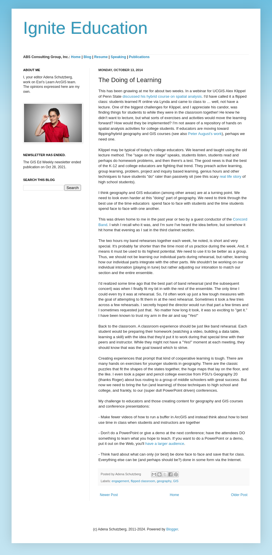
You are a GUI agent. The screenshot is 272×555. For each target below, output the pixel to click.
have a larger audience (164, 443)
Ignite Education (85, 28)
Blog (87, 57)
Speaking (118, 57)
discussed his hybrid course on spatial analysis (162, 96)
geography (164, 481)
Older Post (239, 495)
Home (75, 57)
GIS (176, 481)
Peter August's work (205, 134)
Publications (139, 57)
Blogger (172, 529)
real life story (230, 176)
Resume (101, 57)
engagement (120, 481)
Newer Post (109, 495)
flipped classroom (143, 481)
